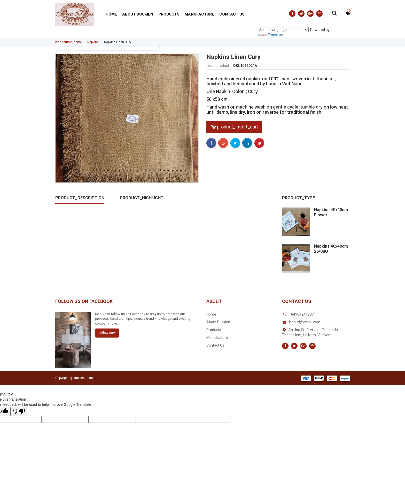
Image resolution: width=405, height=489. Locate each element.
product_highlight (141, 197)
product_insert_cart (234, 126)
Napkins (93, 42)
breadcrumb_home (68, 42)
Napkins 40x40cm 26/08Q (331, 249)
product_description (79, 197)
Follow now (107, 333)
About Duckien (137, 14)
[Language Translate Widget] (283, 29)
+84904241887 (301, 314)
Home (111, 14)
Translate (270, 35)
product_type (298, 197)
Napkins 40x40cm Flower (331, 212)
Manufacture (199, 14)
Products (169, 14)
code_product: (218, 66)
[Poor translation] (19, 411)
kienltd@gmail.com (304, 322)
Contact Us (232, 14)
